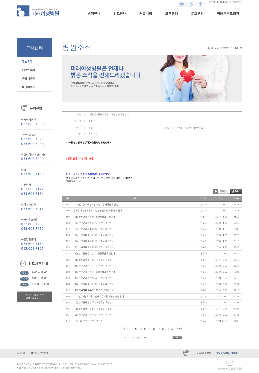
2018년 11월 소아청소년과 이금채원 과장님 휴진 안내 (98, 296)
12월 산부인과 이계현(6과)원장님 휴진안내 (93, 247)
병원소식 (27, 61)
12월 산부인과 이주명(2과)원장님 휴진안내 (93, 241)
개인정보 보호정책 (39, 353)
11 (131, 329)
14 (145, 329)
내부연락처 (28, 70)
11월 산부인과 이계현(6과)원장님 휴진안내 (93, 278)
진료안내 (119, 14)
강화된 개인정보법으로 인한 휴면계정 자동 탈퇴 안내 (97, 210)
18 (163, 329)
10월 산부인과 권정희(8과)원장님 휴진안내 (93, 302)
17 (158, 329)
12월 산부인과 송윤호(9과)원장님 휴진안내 (93, 235)
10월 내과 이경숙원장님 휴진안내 (88, 321)
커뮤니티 (145, 14)
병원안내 (94, 14)
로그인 (212, 2)
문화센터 (197, 14)
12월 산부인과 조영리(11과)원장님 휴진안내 (94, 217)
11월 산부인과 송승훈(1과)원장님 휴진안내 (93, 266)
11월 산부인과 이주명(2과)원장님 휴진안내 (93, 290)
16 (154, 329)
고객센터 (171, 14)
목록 (236, 191)
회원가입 (224, 2)
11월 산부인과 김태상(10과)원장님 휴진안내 (94, 253)
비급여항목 (28, 87)
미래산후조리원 (228, 14)
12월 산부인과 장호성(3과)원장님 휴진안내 (93, 229)
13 (140, 329)
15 (149, 329)
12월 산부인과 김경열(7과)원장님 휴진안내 (93, 223)
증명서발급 (28, 78)
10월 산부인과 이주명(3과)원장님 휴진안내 (93, 309)
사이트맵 (237, 2)
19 (167, 329)
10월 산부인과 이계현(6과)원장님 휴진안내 (93, 315)
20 (172, 329)
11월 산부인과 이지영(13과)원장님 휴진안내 (94, 272)
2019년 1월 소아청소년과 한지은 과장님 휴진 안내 (96, 205)
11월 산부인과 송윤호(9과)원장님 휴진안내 (93, 284)
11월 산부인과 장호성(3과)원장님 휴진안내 (93, 260)
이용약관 (21, 353)
